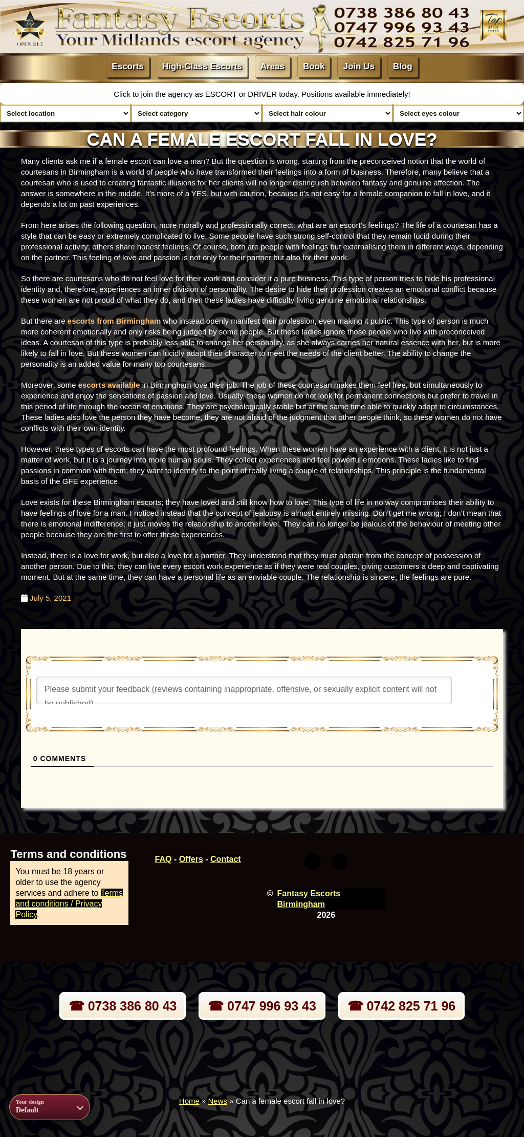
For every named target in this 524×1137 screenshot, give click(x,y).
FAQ (163, 859)
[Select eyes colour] (458, 113)
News (218, 1101)
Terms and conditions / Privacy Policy (69, 904)
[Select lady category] (196, 113)
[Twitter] (312, 862)
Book (314, 66)
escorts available (109, 385)
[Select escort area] (65, 113)
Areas (272, 66)
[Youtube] (339, 862)
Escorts (127, 66)
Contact (225, 859)
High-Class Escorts (202, 66)
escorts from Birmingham (114, 321)
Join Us (358, 66)
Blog (402, 66)
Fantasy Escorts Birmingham (309, 899)
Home (189, 1101)
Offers (191, 859)
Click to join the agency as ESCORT (176, 94)
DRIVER (263, 94)
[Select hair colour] (327, 113)
